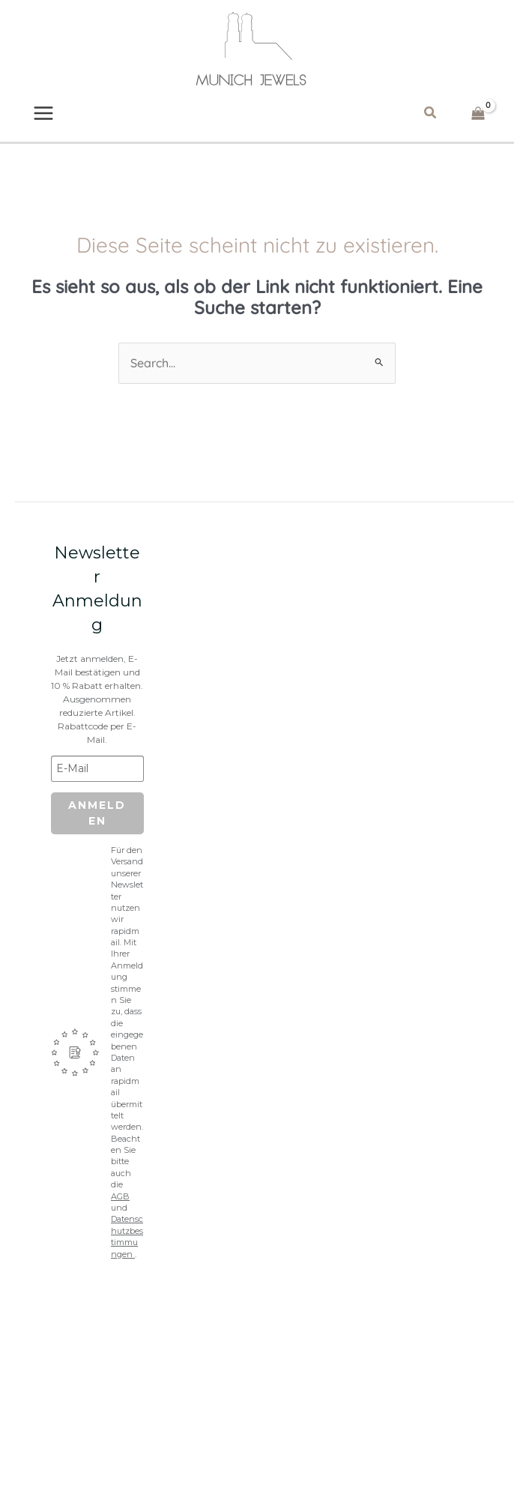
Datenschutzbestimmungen (127, 1244)
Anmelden (97, 821)
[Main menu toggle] (44, 115)
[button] (430, 115)
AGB (120, 1204)
